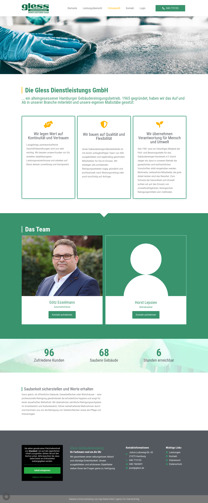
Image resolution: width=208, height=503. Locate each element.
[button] (6, 496)
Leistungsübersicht (92, 8)
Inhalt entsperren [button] (42, 470)
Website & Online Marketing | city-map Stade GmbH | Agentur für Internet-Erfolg (104, 499)
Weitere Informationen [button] (42, 477)
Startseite (72, 8)
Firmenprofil (114, 8)
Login (142, 8)
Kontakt (130, 8)
